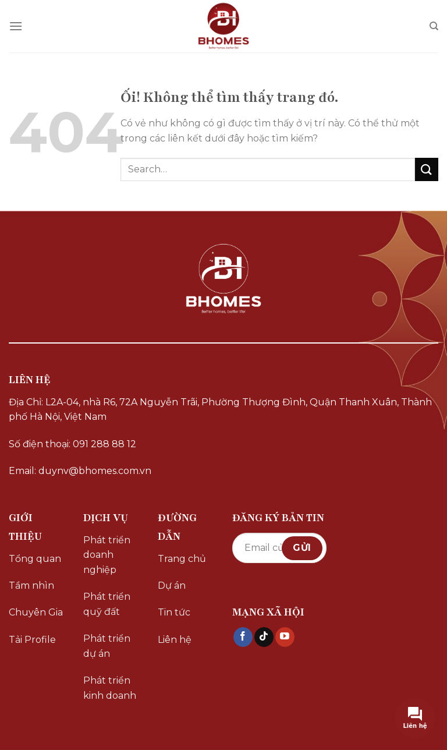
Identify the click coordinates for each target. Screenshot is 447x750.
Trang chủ (182, 558)
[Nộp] (426, 169)
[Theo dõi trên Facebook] (243, 637)
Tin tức (174, 612)
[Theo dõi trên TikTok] (264, 637)
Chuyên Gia (36, 612)
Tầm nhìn (31, 585)
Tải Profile (32, 639)
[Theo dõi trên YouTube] (285, 637)
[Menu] (16, 26)
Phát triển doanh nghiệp (106, 555)
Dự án (172, 585)
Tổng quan (35, 558)
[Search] (434, 26)
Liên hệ (174, 639)
